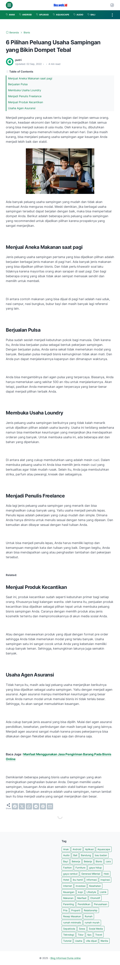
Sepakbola (69, 928)
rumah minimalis (72, 922)
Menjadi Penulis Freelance (25, 96)
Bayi (65, 861)
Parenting (68, 904)
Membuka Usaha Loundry (25, 90)
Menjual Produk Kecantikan (26, 102)
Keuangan (68, 892)
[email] (50, 806)
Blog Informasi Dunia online (65, 958)
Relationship (90, 910)
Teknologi (68, 934)
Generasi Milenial (90, 873)
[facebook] (15, 806)
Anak (66, 849)
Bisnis (99, 861)
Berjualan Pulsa (18, 84)
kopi (80, 892)
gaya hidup (95, 867)
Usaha (78, 940)
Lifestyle (91, 892)
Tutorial (67, 940)
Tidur (81, 934)
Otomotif (95, 898)
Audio (66, 855)
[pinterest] (43, 806)
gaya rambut (70, 873)
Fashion (67, 867)
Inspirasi (105, 879)
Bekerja (76, 861)
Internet (67, 885)
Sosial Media (96, 928)
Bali (75, 855)
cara (108, 861)
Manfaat (81, 898)
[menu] (9, 5)
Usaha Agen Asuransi (22, 108)
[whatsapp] (29, 806)
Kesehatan (95, 885)
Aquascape (103, 849)
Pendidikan (84, 904)
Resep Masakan (72, 916)
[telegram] (36, 806)
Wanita (104, 940)
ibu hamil (78, 879)
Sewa (82, 928)
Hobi (106, 873)
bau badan (101, 855)
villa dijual (91, 940)
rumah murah (92, 922)
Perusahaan (100, 904)
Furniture (80, 867)
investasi (80, 885)
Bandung (86, 855)
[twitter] (22, 806)
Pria (65, 910)
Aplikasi (89, 849)
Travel (98, 934)
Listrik (103, 892)
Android (77, 849)
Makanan (68, 898)
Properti (75, 910)
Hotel (66, 879)
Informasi (91, 879)
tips (89, 934)
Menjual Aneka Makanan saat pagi (30, 78)
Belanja (88, 861)
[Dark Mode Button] (112, 5)
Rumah (88, 916)
